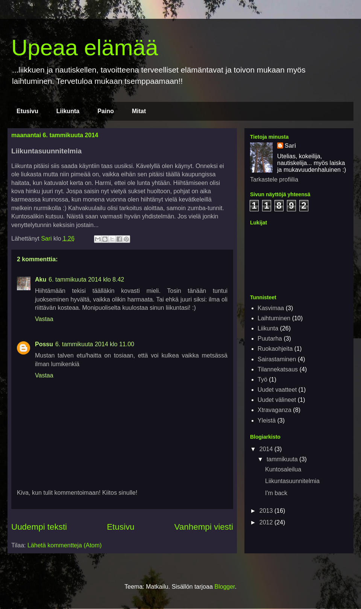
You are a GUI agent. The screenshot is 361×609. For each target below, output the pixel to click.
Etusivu (27, 111)
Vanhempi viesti (203, 527)
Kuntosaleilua (283, 469)
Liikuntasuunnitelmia (292, 481)
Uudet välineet (277, 400)
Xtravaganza (274, 410)
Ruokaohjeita (275, 348)
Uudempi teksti (39, 527)
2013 (267, 511)
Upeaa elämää (84, 47)
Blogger (224, 586)
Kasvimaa (271, 308)
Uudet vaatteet (277, 389)
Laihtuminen (274, 318)
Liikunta (67, 111)
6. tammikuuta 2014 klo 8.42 (86, 279)
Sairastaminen (277, 359)
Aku (40, 279)
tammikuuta (283, 459)
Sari (290, 145)
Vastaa (44, 319)
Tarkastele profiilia (274, 179)
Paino (105, 111)
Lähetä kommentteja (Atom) (64, 545)
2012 (267, 522)
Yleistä (267, 420)
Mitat (139, 111)
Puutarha (270, 338)
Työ (262, 379)
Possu (44, 344)
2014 (267, 449)
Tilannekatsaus (278, 369)
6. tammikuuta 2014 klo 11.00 (94, 344)
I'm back (276, 493)
